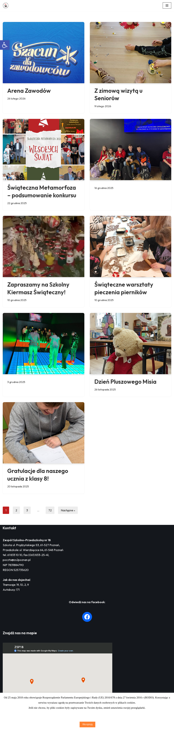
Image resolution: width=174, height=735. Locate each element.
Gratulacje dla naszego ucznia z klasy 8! (37, 474)
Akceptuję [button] (87, 724)
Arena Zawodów (29, 90)
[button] (4, 45)
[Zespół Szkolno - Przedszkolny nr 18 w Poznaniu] (6, 5)
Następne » (68, 510)
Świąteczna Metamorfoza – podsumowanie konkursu (42, 191)
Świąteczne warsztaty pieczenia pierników (123, 288)
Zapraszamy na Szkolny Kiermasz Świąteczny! (38, 288)
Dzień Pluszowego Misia (125, 381)
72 (50, 510)
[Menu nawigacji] (167, 5)
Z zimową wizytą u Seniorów (118, 94)
